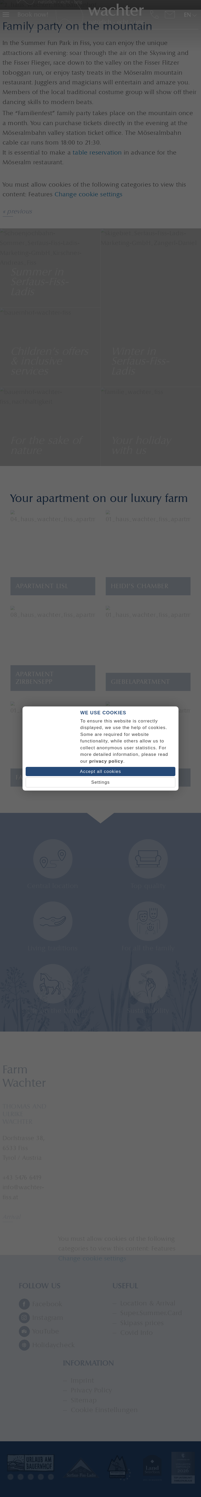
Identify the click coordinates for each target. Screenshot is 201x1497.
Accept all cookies (100, 771)
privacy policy (106, 761)
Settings (100, 782)
